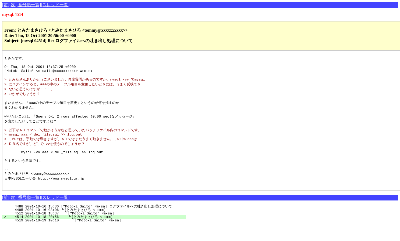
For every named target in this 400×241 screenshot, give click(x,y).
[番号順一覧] (28, 4)
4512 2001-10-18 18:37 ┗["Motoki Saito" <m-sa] (99, 228)
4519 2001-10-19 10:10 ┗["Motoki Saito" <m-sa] (98, 235)
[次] (13, 4)
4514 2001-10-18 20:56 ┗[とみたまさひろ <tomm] (96, 232)
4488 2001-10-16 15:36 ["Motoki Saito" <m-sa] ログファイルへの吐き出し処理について (94, 221)
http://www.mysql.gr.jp (61, 192)
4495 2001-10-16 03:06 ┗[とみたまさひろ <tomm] (97, 225)
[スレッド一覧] (55, 4)
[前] (5, 4)
